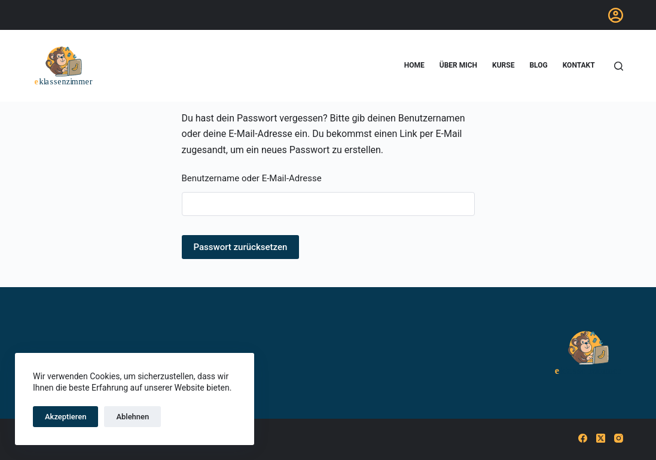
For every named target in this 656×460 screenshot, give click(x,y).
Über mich (458, 65)
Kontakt (579, 65)
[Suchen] (618, 66)
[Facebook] (582, 438)
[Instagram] (618, 438)
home (414, 65)
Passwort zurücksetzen (241, 247)
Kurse (503, 65)
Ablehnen (132, 416)
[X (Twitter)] (600, 438)
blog (538, 65)
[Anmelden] (615, 15)
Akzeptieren (65, 416)
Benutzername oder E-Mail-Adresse (252, 178)
